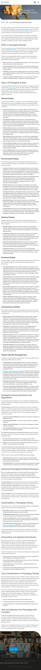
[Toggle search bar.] (35, 2)
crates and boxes (12, 103)
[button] (38, 2)
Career (11, 649)
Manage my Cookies (27, 666)
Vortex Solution (31, 660)
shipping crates (12, 87)
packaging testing (11, 48)
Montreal (17, 663)
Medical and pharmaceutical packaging (12, 371)
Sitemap (11, 666)
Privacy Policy (17, 666)
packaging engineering (22, 29)
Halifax (1, 663)
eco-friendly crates (10, 524)
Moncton (12, 663)
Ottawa (21, 663)
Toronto (26, 663)
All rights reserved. (16, 660)
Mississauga (7, 663)
